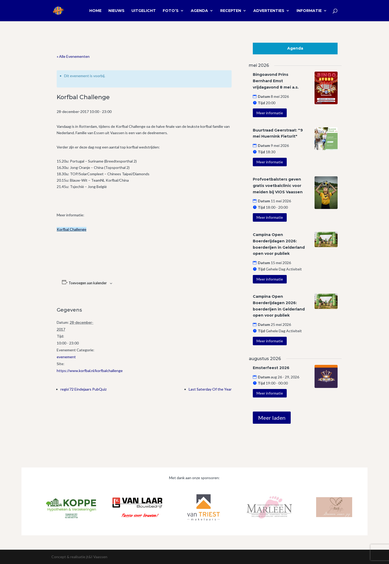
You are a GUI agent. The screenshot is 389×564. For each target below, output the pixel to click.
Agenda (199, 11)
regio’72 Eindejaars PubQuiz (83, 389)
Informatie (309, 11)
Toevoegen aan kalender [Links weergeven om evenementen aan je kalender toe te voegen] (88, 283)
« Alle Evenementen (73, 56)
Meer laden (271, 417)
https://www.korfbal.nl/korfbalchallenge (90, 370)
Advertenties (268, 11)
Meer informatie (270, 113)
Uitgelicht (143, 11)
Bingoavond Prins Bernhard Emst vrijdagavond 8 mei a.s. (276, 81)
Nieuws (116, 11)
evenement (66, 357)
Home (95, 11)
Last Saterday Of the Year (210, 389)
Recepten (230, 11)
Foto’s (171, 11)
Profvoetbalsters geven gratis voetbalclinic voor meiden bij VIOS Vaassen (278, 185)
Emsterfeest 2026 (271, 367)
